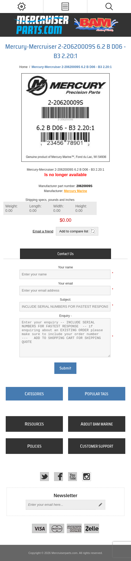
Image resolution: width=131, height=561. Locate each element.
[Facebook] (58, 476)
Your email (65, 283)
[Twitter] (44, 476)
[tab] (65, 254)
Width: (58, 208)
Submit (65, 368)
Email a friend (43, 231)
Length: (35, 208)
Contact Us (65, 254)
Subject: (65, 299)
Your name (65, 267)
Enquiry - (65, 316)
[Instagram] (86, 476)
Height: (81, 208)
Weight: (11, 208)
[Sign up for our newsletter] (61, 504)
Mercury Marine (75, 191)
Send (100, 504)
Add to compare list (73, 231)
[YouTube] (72, 476)
